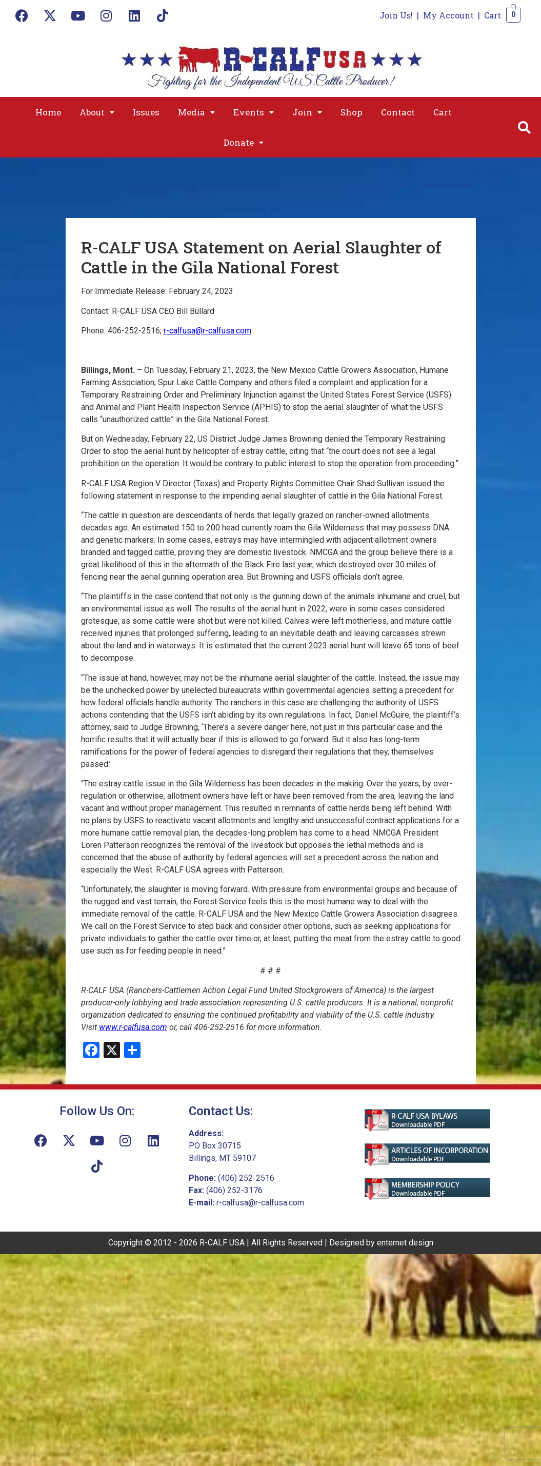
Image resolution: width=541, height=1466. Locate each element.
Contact (398, 112)
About (96, 112)
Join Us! (396, 15)
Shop (351, 112)
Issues (146, 112)
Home (48, 112)
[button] (97, 112)
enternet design (405, 1242)
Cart (492, 15)
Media (196, 112)
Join (307, 112)
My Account (448, 15)
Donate (244, 142)
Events (253, 112)
